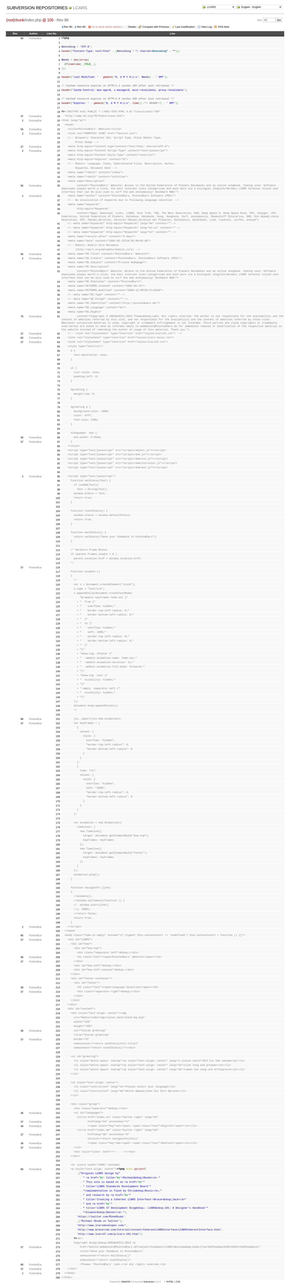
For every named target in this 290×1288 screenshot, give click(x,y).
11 (58, 81)
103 (58, 511)
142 (58, 680)
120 (58, 584)
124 (58, 602)
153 (58, 727)
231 (58, 1065)
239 (58, 1099)
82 (58, 420)
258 (58, 1182)
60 (58, 312)
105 (58, 519)
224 (58, 1035)
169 (58, 796)
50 (58, 262)
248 (58, 1138)
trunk (20, 20)
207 (58, 961)
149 (58, 710)
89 (58, 450)
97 (58, 485)
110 (58, 541)
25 (58, 142)
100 (58, 498)
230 (58, 1061)
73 (58, 381)
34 (58, 181)
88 (58, 446)
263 (58, 1204)
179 (58, 840)
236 (58, 1086)
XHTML (169, 1281)
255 (58, 1169)
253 (58, 1160)
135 (58, 649)
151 (58, 718)
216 (58, 1000)
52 (58, 271)
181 (58, 848)
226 (58, 1043)
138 (58, 662)
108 (58, 532)
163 (58, 770)
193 (58, 900)
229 (58, 1056)
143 (58, 684)
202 (58, 939)
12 (58, 85)
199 (58, 926)
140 (58, 671)
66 (58, 350)
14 (58, 94)
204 (58, 948)
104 (58, 515)
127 (58, 614)
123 (58, 597)
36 (58, 195)
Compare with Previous (155, 26)
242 (58, 1113)
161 (58, 762)
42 (58, 228)
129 (58, 623)
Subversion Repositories (37, 7)
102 (58, 506)
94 (58, 472)
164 (58, 775)
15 (58, 99)
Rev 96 (68, 26)
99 (58, 493)
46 (58, 245)
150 (58, 714)
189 (58, 883)
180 (58, 844)
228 (58, 1052)
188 (58, 879)
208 (58, 965)
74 (58, 385)
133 (58, 641)
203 (58, 944)
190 (58, 887)
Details (132, 26)
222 (58, 1026)
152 (58, 723)
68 (58, 359)
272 (58, 1243)
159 (58, 753)
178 (58, 835)
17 (58, 107)
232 (58, 1069)
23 (58, 133)
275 (58, 1255)
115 (58, 563)
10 (58, 77)
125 (58, 606)
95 (58, 476)
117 (58, 571)
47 (58, 249)
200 (58, 931)
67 (58, 355)
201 (58, 935)
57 (58, 299)
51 (58, 266)
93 (58, 467)
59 (58, 307)
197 (58, 918)
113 (58, 554)
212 (58, 983)
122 (58, 593)
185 (58, 866)
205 (58, 952)
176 (58, 827)
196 (58, 913)
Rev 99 (81, 26)
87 (58, 441)
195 (58, 909)
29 (58, 159)
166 (58, 783)
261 (58, 1195)
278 (58, 1268)
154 (58, 731)
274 (58, 1251)
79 (58, 407)
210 (58, 974)
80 (58, 411)
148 (58, 705)
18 (58, 111)
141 (58, 675)
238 (58, 1095)
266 (58, 1216)
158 (58, 749)
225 (58, 1039)
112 (58, 550)
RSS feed (223, 26)
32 (58, 172)
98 (22, 38)
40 (58, 213)
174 (58, 818)
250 (58, 1147)
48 (58, 254)
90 (58, 454)
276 (58, 1260)
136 (58, 653)
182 (58, 853)
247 (58, 1134)
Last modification (185, 26)
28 (58, 155)
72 (58, 376)
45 (58, 241)
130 (58, 627)
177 (58, 831)
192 (58, 896)
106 (58, 524)
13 (58, 90)
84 (58, 428)
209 (58, 970)
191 (58, 892)
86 (58, 437)
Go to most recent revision (107, 26)
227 (58, 1047)
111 (58, 545)
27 (58, 150)
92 (58, 463)
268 (58, 1225)
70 (22, 316)
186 (58, 870)
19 (58, 116)
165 (58, 779)
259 (58, 1186)
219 (58, 1013)
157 (58, 744)
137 (58, 658)
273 (58, 1247)
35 (58, 185)
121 (58, 589)
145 (58, 692)
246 (58, 1130)
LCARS (80, 7)
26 (58, 146)
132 (58, 636)
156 (58, 740)
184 (58, 861)
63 (58, 337)
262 (58, 1199)
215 (58, 996)
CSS (178, 1281)
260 (58, 1190)
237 (58, 1091)
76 (58, 394)
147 (58, 701)
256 (58, 1173)
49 (58, 258)
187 (58, 874)
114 (58, 558)
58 (58, 303)
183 (58, 857)
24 (58, 137)
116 (58, 567)
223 (58, 1030)
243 (58, 1117)
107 (58, 528)
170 (58, 801)
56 (22, 129)
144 (58, 688)
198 (58, 922)
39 (58, 209)
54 (58, 286)
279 (58, 1273)
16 (58, 103)
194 (58, 905)
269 (58, 1229)
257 (58, 1177)
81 (58, 415)
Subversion (149, 1281)
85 (58, 433)
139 (58, 666)
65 (58, 346)
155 (58, 736)
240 (58, 1104)
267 (58, 1221)
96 (58, 480)
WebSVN (126, 1281)
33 (58, 176)
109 (58, 536)
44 (58, 236)
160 (58, 757)
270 (58, 1234)
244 (58, 1121)
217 (58, 1004)
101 (58, 502)
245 (58, 1126)
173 (58, 814)
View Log (206, 26)
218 (58, 1008)
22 (58, 129)
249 (58, 1143)
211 (58, 978)
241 (58, 1108)
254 (58, 1165)
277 (58, 1264)
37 (22, 116)
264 (58, 1208)
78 (58, 402)
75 (58, 389)
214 (58, 991)
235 (58, 1082)
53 (58, 281)
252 (58, 1156)
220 (58, 1017)
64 (58, 342)
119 (58, 580)
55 (58, 290)
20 (58, 120)
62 (58, 333)
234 (58, 1078)
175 (58, 822)
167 (58, 788)
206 (58, 957)
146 (58, 697)
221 (58, 1022)
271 (58, 1238)
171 (58, 805)
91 (58, 459)
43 (58, 232)
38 (58, 204)
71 (58, 372)
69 (58, 363)
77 (58, 398)
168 (58, 792)
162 (58, 766)
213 (58, 987)
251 (58, 1152)
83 (58, 424)
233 (58, 1074)
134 (58, 645)
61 (58, 316)
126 (58, 610)
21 (58, 124)
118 (58, 575)
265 (58, 1212)
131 (58, 632)
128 (58, 619)
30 (58, 163)
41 (58, 223)
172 (58, 809)
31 (58, 168)
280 (58, 1277)
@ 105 (47, 20)
